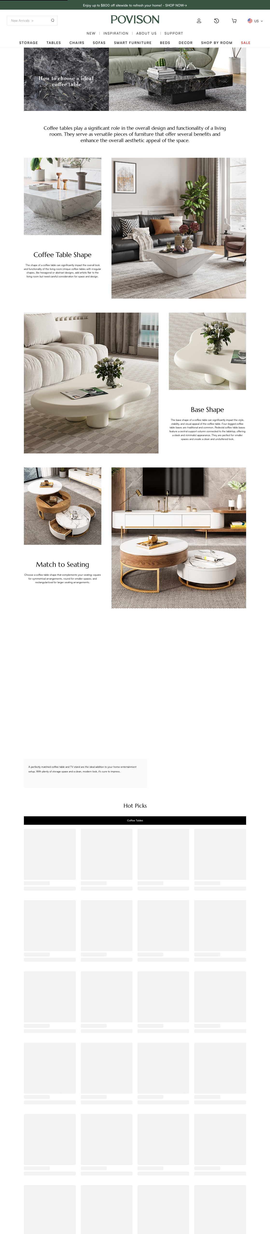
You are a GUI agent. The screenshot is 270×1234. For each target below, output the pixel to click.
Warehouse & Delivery (60, 1227)
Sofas (99, 43)
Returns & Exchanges (26, 1221)
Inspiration (116, 33)
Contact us (18, 1195)
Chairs (76, 43)
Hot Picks (135, 805)
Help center (120, 1195)
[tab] (135, 820)
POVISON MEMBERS (95, 1195)
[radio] (163, 786)
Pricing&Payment (23, 1214)
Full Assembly (54, 1221)
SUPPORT (174, 33)
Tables (54, 43)
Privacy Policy (21, 1227)
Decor (186, 43)
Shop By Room (217, 43)
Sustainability (53, 1214)
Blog (46, 1201)
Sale (246, 43)
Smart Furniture (133, 43)
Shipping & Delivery (25, 1208)
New (91, 33)
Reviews (49, 1208)
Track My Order (22, 1201)
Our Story (51, 1195)
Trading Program (91, 1201)
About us (146, 33)
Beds (165, 43)
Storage (28, 43)
